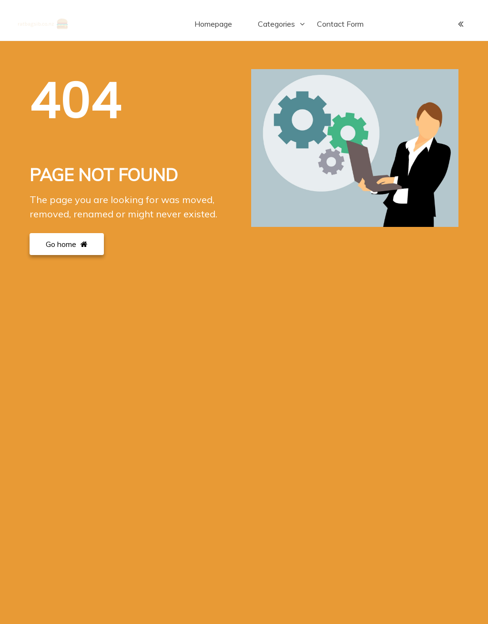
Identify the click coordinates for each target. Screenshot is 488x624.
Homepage (213, 24)
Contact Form (340, 24)
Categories (276, 24)
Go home (67, 244)
